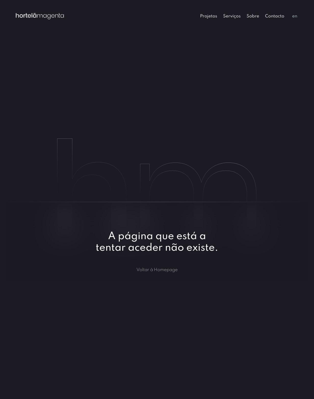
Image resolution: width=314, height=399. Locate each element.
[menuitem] (208, 16)
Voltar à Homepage (157, 269)
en (294, 16)
